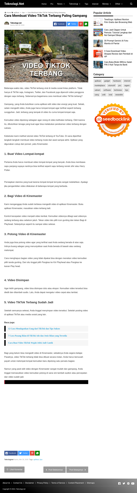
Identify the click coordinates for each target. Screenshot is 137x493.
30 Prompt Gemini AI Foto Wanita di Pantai (116, 42)
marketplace (100, 85)
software (107, 90)
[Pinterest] (80, 24)
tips (41, 459)
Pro (51, 4)
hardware (117, 81)
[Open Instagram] (128, 483)
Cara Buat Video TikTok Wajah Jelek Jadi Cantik (30, 343)
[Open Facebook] (119, 483)
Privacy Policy (42, 483)
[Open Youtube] (132, 483)
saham (97, 90)
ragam (127, 85)
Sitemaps (91, 483)
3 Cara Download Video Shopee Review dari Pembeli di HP (118, 54)
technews (118, 90)
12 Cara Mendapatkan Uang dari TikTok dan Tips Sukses (34, 329)
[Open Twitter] (123, 483)
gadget (107, 81)
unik (103, 95)
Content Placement (76, 483)
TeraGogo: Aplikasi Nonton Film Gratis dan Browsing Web (118, 20)
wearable (119, 95)
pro (119, 85)
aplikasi (36, 459)
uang (97, 95)
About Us (6, 483)
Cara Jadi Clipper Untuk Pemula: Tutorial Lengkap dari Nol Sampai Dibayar (118, 33)
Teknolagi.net (20, 489)
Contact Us (17, 483)
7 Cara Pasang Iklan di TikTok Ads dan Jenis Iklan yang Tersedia (37, 336)
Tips (86, 4)
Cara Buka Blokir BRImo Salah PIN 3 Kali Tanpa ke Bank (118, 63)
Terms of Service (58, 483)
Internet (95, 4)
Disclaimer (29, 483)
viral (110, 95)
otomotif (111, 85)
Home (44, 4)
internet (127, 81)
